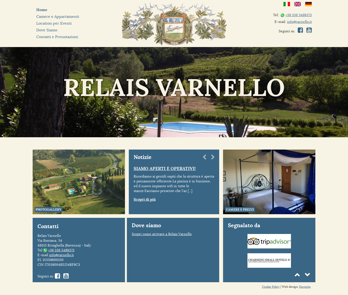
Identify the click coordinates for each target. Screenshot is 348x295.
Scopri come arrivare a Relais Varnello (162, 234)
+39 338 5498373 (298, 15)
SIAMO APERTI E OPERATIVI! (165, 168)
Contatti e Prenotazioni (57, 36)
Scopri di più (145, 199)
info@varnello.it (299, 22)
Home (41, 9)
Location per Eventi (54, 23)
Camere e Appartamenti (57, 16)
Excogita (305, 286)
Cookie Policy (271, 286)
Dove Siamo (46, 30)
